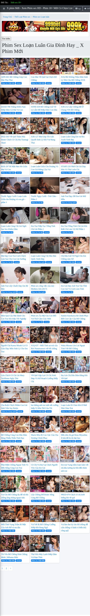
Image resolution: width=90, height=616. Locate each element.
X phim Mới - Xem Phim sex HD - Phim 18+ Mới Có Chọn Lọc (40, 8)
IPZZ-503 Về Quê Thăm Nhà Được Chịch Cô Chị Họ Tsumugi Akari (14, 140)
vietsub (18, 83)
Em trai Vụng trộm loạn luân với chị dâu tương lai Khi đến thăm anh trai (74, 468)
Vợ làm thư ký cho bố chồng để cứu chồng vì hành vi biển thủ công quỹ (74, 527)
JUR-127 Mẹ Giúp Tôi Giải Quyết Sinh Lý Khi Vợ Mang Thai (43, 140)
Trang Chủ (7, 17)
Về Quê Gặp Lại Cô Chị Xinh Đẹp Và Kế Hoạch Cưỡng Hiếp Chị (44, 378)
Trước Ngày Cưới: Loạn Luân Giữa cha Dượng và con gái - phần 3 (14, 199)
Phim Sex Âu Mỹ (37, 173)
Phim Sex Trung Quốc (69, 202)
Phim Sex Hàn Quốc (38, 262)
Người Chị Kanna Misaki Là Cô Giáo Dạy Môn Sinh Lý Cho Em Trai (14, 348)
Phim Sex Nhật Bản (8, 83)
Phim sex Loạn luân (41, 17)
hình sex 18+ (16, 2)
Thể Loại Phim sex (22, 17)
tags (78, 8)
